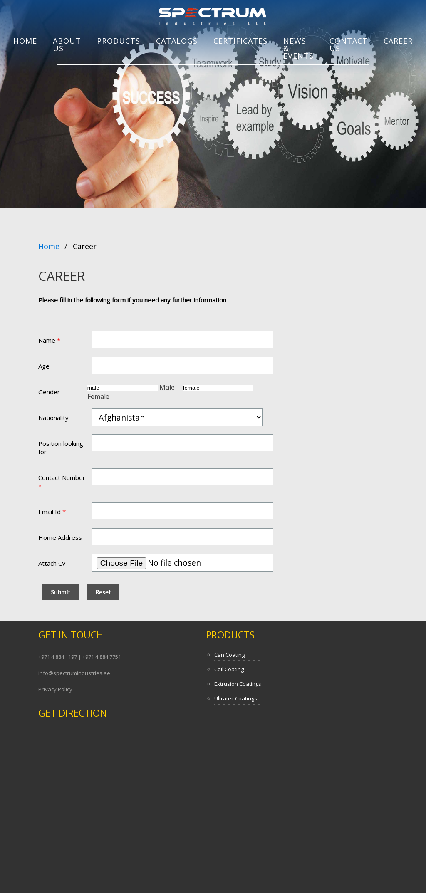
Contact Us (348, 44)
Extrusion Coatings (237, 684)
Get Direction (72, 713)
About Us (67, 44)
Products (230, 634)
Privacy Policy (55, 689)
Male (131, 387)
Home (25, 41)
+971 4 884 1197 (58, 656)
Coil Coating (229, 669)
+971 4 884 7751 (101, 656)
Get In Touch (70, 634)
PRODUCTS (118, 41)
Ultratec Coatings (235, 698)
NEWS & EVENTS (298, 48)
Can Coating (229, 654)
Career (398, 41)
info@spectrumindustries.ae (74, 673)
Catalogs (177, 41)
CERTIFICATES (240, 41)
